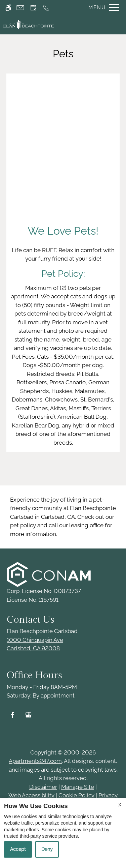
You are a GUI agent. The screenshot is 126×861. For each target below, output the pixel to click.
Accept (18, 849)
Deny (47, 849)
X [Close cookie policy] (119, 804)
